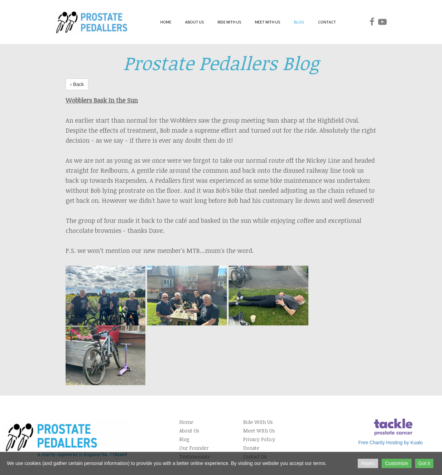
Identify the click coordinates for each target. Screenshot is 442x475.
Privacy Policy (259, 439)
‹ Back (77, 84)
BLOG (299, 22)
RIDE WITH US (229, 22)
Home (186, 422)
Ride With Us (258, 422)
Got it (424, 463)
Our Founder (194, 448)
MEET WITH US (267, 22)
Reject (368, 463)
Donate (251, 448)
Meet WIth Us (259, 430)
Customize (396, 463)
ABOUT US (194, 22)
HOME (165, 22)
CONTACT (327, 22)
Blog (184, 439)
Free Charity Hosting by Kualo (390, 442)
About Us (189, 430)
